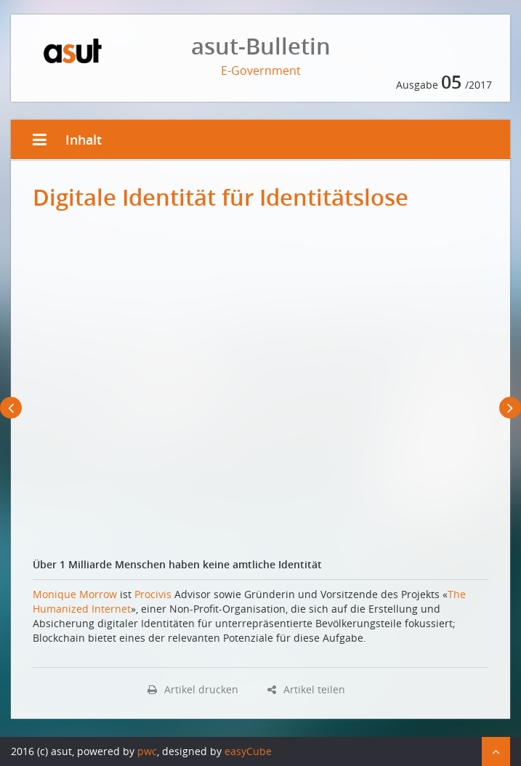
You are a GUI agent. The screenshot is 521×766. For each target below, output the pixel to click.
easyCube (248, 751)
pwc (147, 751)
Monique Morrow (75, 594)
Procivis (152, 594)
